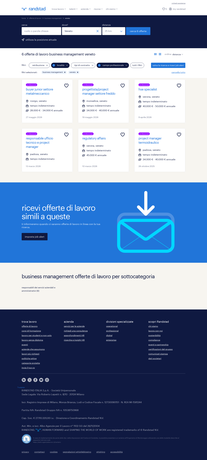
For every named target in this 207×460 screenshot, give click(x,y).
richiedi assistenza (178, 3)
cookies (54, 452)
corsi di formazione (31, 330)
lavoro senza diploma (32, 340)
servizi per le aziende (74, 326)
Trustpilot (21, 387)
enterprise (111, 340)
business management (53, 18)
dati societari (154, 358)
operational (112, 326)
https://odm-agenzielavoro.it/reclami (47, 442)
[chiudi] (97, 31)
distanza (106, 25)
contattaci (39, 452)
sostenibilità (154, 335)
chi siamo (112, 9)
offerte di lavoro (35, 18)
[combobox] (41, 31)
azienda (86, 9)
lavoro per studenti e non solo (37, 335)
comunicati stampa (158, 354)
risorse (98, 9)
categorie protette (31, 363)
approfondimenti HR (74, 335)
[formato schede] (160, 54)
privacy (25, 452)
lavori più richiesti (30, 354)
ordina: (168, 54)
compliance (154, 340)
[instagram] (47, 380)
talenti (73, 9)
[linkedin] (24, 380)
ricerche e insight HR (74, 340)
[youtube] (41, 380)
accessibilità (116, 452)
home (24, 18)
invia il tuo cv (28, 367)
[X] (29, 380)
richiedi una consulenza (76, 330)
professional (112, 330)
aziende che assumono (33, 349)
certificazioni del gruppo (160, 349)
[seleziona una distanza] (113, 31)
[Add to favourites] (66, 85)
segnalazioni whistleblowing (77, 452)
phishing (100, 452)
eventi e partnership (158, 344)
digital (109, 335)
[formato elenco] (155, 54)
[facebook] (35, 380)
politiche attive (29, 358)
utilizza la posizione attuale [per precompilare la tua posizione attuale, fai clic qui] (41, 39)
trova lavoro (59, 9)
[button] (64, 72)
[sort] (177, 52)
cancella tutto (178, 72)
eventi (25, 344)
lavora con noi (155, 330)
